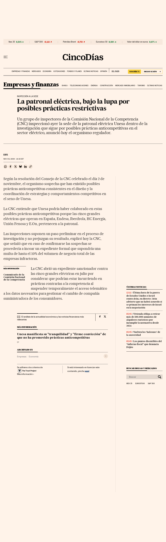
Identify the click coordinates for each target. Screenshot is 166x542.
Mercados (36, 71)
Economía (47, 71)
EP (18, 342)
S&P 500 (39, 42)
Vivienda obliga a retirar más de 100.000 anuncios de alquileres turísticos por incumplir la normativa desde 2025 (143, 319)
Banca (64, 86)
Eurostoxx (140, 384)
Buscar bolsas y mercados (141, 368)
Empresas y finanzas (21, 71)
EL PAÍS (114, 70)
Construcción (106, 86)
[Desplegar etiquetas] (106, 356)
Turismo (141, 86)
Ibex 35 (12, 42)
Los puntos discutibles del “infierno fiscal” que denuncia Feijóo (144, 344)
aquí (87, 371)
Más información (25, 374)
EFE (5, 154)
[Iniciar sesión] (153, 72)
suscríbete (134, 71)
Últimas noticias (91, 71)
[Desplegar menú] (5, 57)
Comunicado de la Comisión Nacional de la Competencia (14, 277)
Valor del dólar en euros (137, 42)
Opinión (103, 71)
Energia (94, 86)
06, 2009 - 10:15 (13, 159)
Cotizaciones (59, 71)
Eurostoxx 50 (101, 42)
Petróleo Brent (69, 42)
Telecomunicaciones (79, 86)
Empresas (21, 356)
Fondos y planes (74, 71)
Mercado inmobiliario (125, 86)
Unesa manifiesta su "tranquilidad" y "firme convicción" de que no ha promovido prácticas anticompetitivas (61, 336)
